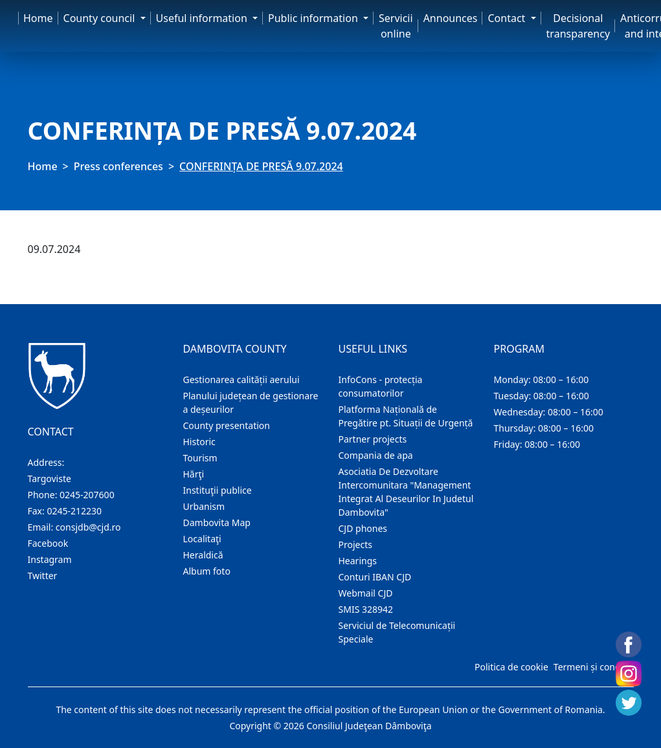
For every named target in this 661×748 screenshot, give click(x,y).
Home (38, 18)
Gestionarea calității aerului (241, 379)
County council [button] (100, 18)
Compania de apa (376, 455)
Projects (355, 544)
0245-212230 (74, 511)
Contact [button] (507, 18)
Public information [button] (314, 18)
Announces (450, 18)
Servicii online (396, 26)
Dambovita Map (217, 522)
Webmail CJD (366, 593)
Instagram (50, 559)
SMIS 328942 (366, 609)
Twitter (43, 575)
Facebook (48, 543)
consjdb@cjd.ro (88, 527)
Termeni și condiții (592, 667)
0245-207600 (87, 495)
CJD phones (363, 528)
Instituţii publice (217, 490)
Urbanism (204, 506)
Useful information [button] (203, 18)
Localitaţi (202, 539)
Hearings (358, 561)
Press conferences (118, 166)
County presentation (226, 425)
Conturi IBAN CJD (375, 577)
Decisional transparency (578, 26)
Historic (199, 441)
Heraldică (203, 555)
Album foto (206, 571)
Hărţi (194, 474)
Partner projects (373, 439)
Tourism (200, 458)
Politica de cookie (511, 667)
